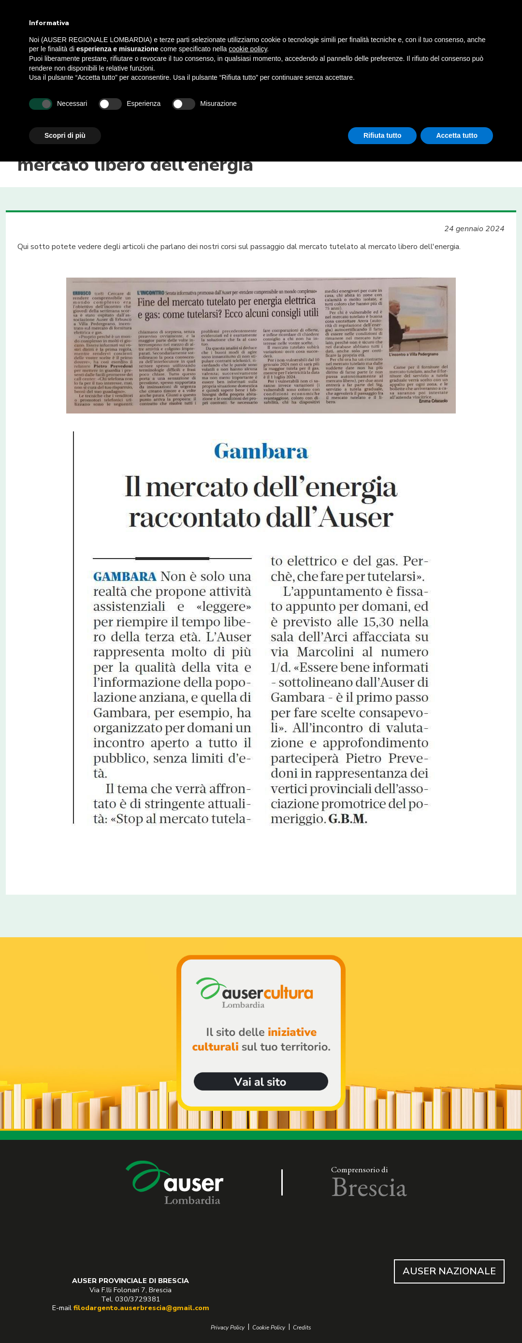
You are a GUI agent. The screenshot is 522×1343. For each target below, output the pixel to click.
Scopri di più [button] (65, 135)
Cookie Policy (268, 1327)
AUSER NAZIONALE (449, 1271)
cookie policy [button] (248, 49)
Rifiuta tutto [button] (382, 135)
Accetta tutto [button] (457, 135)
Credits (302, 1327)
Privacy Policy (228, 1327)
